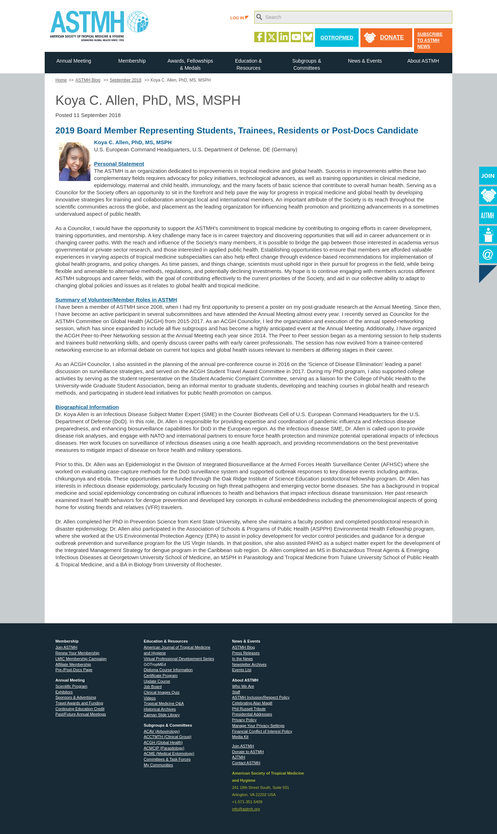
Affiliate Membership (73, 664)
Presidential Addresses (252, 714)
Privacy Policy (244, 720)
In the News (242, 659)
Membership (132, 61)
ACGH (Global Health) (163, 742)
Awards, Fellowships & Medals (190, 64)
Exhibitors (64, 692)
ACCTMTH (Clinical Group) (167, 737)
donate (392, 37)
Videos (150, 698)
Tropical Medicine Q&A (164, 703)
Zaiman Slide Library (162, 715)
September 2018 (126, 80)
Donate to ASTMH (248, 752)
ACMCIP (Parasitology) (164, 748)
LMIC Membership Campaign (81, 659)
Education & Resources (248, 64)
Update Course (157, 681)
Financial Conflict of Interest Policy (262, 731)
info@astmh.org (246, 809)
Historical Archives (160, 709)
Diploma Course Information (168, 670)
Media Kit (240, 737)
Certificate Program (161, 675)
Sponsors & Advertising (75, 697)
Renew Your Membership (77, 653)
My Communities (158, 765)
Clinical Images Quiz (161, 692)
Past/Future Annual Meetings (80, 714)
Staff (236, 692)
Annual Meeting (73, 61)
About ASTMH (423, 61)
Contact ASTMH (246, 763)
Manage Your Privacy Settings (258, 725)
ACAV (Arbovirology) (162, 731)
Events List (241, 670)
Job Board (153, 686)
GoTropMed (336, 37)
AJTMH (238, 757)
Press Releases (246, 653)
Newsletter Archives (249, 664)
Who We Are (243, 686)
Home (61, 80)
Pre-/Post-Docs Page (73, 670)
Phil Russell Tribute (249, 709)
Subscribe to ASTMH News (430, 40)
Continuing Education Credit (79, 709)
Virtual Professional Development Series (179, 659)
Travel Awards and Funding (79, 703)
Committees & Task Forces (167, 759)
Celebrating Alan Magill (252, 703)
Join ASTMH (66, 647)
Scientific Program (71, 686)
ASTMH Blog (87, 80)
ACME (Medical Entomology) (169, 753)
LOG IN (239, 18)
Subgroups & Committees (306, 64)
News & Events (365, 61)
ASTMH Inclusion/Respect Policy (261, 697)
